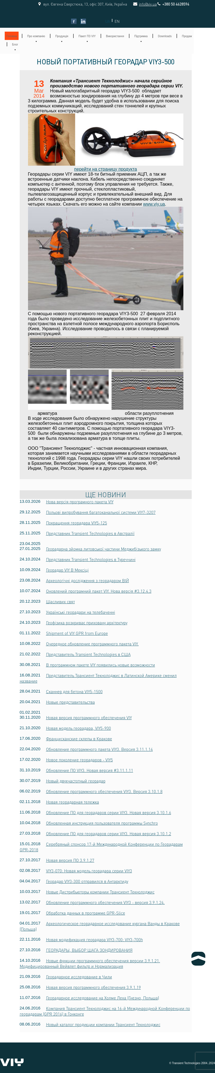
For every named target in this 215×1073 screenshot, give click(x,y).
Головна (11, 36)
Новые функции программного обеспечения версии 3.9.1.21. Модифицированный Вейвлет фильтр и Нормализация (90, 963)
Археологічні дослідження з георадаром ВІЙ (87, 580)
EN (117, 21)
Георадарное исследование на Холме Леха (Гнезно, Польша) (102, 998)
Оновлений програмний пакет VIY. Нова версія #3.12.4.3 (98, 591)
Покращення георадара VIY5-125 (76, 523)
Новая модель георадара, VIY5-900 (78, 728)
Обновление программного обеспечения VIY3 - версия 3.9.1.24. (105, 902)
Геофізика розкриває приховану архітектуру (86, 622)
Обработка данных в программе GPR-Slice (85, 913)
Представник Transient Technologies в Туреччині (91, 559)
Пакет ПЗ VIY (87, 36)
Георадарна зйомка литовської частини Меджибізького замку (103, 549)
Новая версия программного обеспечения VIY (89, 717)
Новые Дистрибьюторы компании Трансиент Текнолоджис (100, 892)
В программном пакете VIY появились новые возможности (100, 665)
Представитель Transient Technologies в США (88, 654)
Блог (15, 44)
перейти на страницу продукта (105, 169)
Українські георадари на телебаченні (80, 612)
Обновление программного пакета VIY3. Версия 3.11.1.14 (99, 749)
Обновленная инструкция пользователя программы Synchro (102, 823)
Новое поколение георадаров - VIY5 (79, 760)
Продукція (61, 36)
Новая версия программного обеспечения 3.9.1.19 (93, 987)
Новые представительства (70, 702)
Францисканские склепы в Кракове (79, 738)
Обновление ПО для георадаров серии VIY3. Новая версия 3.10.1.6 (108, 812)
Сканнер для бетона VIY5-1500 (74, 691)
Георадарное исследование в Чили (79, 976)
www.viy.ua (154, 204)
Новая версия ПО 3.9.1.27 (70, 860)
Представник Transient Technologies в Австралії (90, 533)
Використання (115, 36)
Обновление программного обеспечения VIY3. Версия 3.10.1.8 (104, 791)
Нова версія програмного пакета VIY (79, 501)
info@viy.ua (142, 4)
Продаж (187, 36)
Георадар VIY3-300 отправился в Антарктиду (87, 881)
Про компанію (36, 36)
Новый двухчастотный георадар (75, 781)
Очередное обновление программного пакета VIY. (92, 644)
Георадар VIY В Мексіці (67, 570)
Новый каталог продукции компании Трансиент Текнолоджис (103, 1024)
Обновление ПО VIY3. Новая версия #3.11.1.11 (89, 770)
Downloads (164, 36)
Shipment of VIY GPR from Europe (77, 633)
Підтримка (141, 36)
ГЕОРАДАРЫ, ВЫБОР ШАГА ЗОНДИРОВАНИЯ (89, 950)
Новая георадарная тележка (72, 802)
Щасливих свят (60, 601)
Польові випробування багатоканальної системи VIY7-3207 (101, 512)
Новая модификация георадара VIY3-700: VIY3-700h (94, 939)
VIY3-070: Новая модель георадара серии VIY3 (89, 870)
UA (107, 21)
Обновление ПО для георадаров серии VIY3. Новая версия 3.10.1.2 (108, 833)
